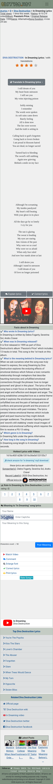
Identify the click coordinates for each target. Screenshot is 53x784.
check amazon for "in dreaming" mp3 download (26, 460)
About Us (31, 771)
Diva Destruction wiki (15, 709)
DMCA (23, 768)
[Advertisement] (26, 39)
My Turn (8, 678)
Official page (11, 703)
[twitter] (11, 768)
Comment (9, 559)
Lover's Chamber (12, 649)
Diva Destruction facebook (17, 727)
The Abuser (10, 655)
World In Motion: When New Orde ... (10, 750)
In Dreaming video (13, 715)
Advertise (22, 771)
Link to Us (46, 768)
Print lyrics (10, 573)
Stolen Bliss (10, 689)
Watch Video (10, 554)
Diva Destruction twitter (16, 721)
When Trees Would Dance (17, 672)
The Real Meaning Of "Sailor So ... (32, 750)
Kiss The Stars (11, 643)
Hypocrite (9, 684)
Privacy (17, 768)
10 (34, 499)
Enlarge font (10, 563)
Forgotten (9, 661)
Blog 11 (39, 771)
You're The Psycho (13, 637)
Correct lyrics (40, 294)
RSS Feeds (36, 768)
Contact (14, 771)
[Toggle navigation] (47, 4)
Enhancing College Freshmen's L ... (21, 750)
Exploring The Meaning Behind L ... (42, 752)
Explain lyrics (13, 294)
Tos (29, 768)
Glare (7, 666)
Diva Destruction (22, 11)
